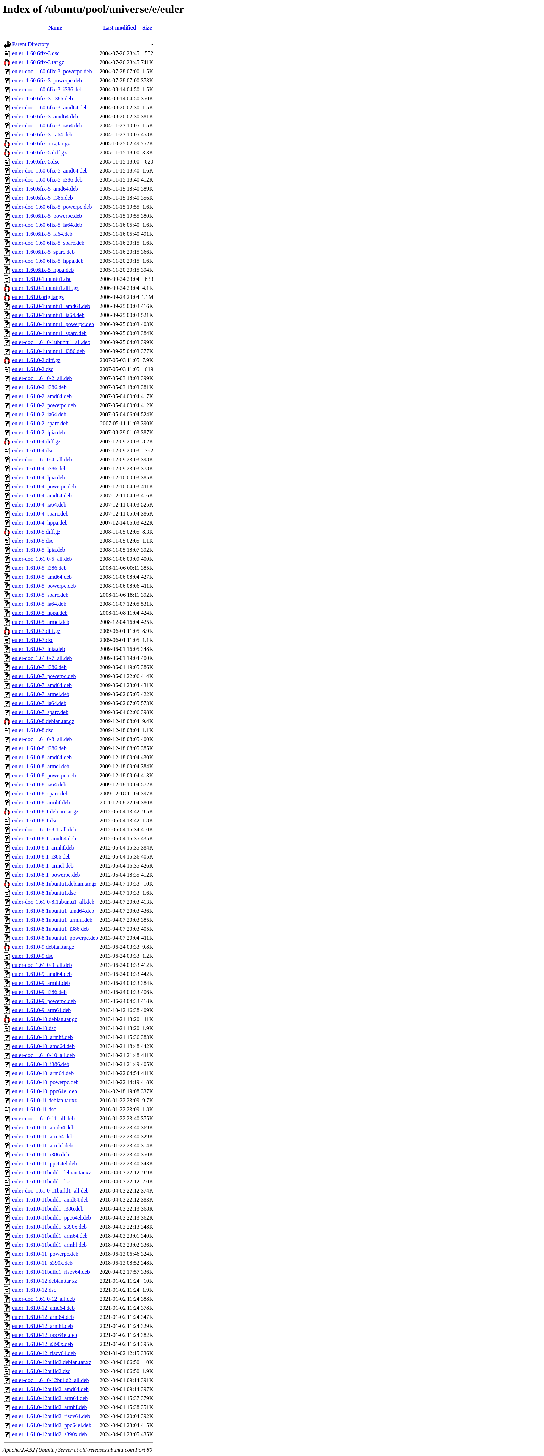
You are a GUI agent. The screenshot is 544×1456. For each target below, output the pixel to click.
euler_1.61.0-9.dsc (32, 956)
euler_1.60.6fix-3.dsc (35, 53)
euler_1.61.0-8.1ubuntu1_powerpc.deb (55, 938)
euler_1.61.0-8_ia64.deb (39, 784)
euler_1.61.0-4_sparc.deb (40, 514)
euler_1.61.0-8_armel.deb (40, 766)
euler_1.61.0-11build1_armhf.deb (49, 1245)
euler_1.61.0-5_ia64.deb (39, 604)
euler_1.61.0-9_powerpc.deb (44, 1001)
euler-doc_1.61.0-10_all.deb (43, 1055)
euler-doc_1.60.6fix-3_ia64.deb (47, 125)
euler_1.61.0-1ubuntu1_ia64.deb (48, 315)
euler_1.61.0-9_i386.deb (39, 992)
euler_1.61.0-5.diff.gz (36, 532)
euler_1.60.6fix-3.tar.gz (38, 62)
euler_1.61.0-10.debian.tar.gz (44, 1019)
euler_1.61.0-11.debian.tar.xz (44, 1100)
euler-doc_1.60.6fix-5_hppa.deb (47, 261)
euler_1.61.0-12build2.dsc (41, 1371)
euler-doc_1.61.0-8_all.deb (42, 739)
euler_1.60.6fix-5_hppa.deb (43, 270)
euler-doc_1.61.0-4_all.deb (42, 459)
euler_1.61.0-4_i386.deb (39, 468)
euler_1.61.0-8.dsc (32, 730)
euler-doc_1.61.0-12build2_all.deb (50, 1380)
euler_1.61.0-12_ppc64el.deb (44, 1335)
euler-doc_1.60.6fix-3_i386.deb (47, 89)
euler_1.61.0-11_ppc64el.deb (44, 1163)
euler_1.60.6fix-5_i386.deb (42, 198)
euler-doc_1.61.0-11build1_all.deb (50, 1191)
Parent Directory (30, 44)
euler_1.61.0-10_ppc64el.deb (44, 1091)
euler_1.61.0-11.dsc (34, 1109)
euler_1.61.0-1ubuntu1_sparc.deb (49, 333)
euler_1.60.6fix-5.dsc (35, 162)
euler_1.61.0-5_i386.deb (39, 568)
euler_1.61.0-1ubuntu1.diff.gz (45, 288)
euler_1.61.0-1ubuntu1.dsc (41, 279)
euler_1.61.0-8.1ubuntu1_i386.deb (50, 929)
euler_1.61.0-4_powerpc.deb (44, 486)
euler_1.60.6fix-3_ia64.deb (42, 134)
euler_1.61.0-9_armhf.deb (41, 983)
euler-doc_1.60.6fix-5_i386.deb (47, 180)
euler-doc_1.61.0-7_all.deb (42, 658)
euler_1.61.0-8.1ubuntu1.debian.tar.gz (54, 884)
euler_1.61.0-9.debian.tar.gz (43, 947)
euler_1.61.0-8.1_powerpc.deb (46, 875)
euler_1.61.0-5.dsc (32, 541)
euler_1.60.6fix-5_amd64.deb (45, 189)
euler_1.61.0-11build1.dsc (41, 1182)
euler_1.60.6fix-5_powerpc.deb (47, 216)
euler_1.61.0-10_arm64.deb (43, 1073)
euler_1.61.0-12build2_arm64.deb (50, 1398)
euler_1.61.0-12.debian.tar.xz (44, 1281)
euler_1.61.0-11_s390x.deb (42, 1263)
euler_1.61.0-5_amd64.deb (42, 577)
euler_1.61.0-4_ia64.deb (39, 505)
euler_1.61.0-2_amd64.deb (42, 396)
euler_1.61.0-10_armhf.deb (42, 1037)
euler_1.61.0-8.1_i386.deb (41, 857)
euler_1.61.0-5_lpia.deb (38, 550)
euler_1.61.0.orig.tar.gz (38, 297)
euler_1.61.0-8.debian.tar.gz (43, 721)
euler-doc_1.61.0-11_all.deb (43, 1118)
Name (55, 28)
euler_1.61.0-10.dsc (34, 1028)
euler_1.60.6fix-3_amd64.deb (45, 116)
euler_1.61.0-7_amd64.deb (42, 685)
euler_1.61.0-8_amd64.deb (42, 757)
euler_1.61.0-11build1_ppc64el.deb (51, 1218)
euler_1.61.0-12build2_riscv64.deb (51, 1416)
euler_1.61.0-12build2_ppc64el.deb (51, 1425)
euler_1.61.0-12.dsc (34, 1290)
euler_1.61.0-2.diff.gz (36, 360)
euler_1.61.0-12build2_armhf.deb (49, 1407)
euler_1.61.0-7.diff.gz (36, 631)
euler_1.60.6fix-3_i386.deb (42, 98)
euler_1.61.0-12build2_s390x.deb (49, 1434)
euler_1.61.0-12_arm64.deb (43, 1317)
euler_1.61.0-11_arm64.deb (43, 1136)
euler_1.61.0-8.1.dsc (35, 820)
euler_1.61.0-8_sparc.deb (40, 793)
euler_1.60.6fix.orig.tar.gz (41, 144)
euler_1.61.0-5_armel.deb (40, 622)
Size (147, 28)
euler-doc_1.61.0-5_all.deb (42, 559)
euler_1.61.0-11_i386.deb (40, 1154)
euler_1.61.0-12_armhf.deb (42, 1326)
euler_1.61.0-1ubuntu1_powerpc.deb (53, 324)
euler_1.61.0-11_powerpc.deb (45, 1254)
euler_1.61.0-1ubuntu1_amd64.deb (51, 306)
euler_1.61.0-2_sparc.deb (40, 423)
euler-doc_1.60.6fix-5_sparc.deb (48, 243)
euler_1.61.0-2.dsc (32, 369)
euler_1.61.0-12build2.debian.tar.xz (51, 1362)
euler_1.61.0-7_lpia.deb (38, 649)
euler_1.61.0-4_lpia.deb (38, 477)
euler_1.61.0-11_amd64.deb (43, 1127)
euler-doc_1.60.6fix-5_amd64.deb (50, 171)
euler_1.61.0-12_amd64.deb (43, 1308)
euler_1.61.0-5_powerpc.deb (44, 586)
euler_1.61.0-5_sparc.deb (40, 595)
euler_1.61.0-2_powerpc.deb (44, 405)
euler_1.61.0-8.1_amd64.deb (44, 839)
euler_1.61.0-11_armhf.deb (42, 1145)
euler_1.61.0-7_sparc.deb (40, 712)
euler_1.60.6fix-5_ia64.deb (42, 234)
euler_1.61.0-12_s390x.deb (42, 1344)
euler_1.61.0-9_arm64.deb (41, 1010)
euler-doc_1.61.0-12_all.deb (43, 1299)
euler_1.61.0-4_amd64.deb (42, 496)
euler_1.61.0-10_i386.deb (40, 1064)
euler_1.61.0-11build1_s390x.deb (49, 1227)
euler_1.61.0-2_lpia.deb (38, 432)
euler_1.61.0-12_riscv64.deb (44, 1353)
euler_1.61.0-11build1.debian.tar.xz (51, 1172)
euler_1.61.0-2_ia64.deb (39, 414)
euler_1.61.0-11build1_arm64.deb (50, 1236)
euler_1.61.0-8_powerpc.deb (44, 775)
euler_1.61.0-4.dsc (32, 450)
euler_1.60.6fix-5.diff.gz (39, 153)
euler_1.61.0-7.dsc (32, 640)
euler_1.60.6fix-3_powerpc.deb (47, 80)
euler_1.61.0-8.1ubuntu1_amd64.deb (53, 911)
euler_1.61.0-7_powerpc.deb (44, 676)
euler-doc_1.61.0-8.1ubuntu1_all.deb (53, 902)
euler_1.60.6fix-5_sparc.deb (43, 252)
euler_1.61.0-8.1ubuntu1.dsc (44, 893)
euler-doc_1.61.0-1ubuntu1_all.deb (51, 342)
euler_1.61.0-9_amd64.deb (42, 974)
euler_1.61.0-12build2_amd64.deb (50, 1389)
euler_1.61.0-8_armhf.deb (41, 802)
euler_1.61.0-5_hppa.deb (40, 613)
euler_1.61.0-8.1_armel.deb (43, 866)
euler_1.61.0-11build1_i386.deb (47, 1209)
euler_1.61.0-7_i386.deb (39, 667)
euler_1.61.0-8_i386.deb (39, 748)
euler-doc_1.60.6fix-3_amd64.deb (50, 107)
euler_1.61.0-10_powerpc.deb (45, 1082)
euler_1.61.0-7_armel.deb (40, 694)
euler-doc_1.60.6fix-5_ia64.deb (47, 225)
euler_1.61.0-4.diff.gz (36, 441)
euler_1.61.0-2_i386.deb (39, 387)
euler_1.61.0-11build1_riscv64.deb (51, 1272)
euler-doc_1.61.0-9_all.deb (42, 965)
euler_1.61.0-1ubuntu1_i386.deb (48, 351)
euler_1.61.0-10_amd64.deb (43, 1046)
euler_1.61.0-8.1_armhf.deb (43, 848)
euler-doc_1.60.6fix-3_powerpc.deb (52, 71)
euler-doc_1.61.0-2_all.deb (42, 378)
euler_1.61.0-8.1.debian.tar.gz (45, 811)
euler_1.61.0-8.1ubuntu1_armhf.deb (52, 920)
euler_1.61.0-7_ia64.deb (39, 703)
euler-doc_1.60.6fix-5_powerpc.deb (52, 207)
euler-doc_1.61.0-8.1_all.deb (44, 829)
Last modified (119, 28)
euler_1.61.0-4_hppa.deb (40, 523)
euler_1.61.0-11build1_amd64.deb (50, 1200)
